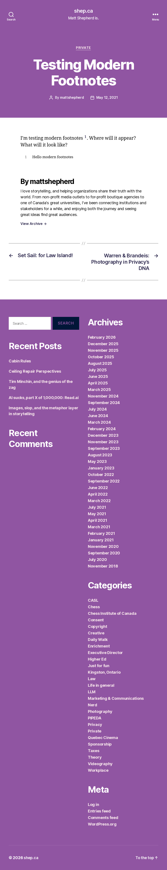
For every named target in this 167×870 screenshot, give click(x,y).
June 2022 (98, 487)
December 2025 (103, 344)
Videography (100, 763)
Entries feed (99, 811)
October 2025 (101, 357)
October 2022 (101, 474)
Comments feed (103, 817)
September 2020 (104, 553)
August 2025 (100, 363)
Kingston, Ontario (104, 672)
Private (83, 48)
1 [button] (86, 137)
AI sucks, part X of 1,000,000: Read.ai (44, 397)
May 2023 (97, 461)
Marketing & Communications (116, 698)
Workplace (98, 770)
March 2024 (99, 422)
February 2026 (102, 337)
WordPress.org (102, 824)
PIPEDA (94, 718)
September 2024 (104, 402)
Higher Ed (97, 659)
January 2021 (101, 540)
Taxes (93, 750)
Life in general (101, 685)
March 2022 (99, 500)
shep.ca (83, 11)
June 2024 (98, 415)
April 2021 (97, 520)
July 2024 (97, 409)
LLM (91, 692)
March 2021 (99, 527)
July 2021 (97, 507)
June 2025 (98, 376)
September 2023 (104, 448)
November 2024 (103, 396)
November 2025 (103, 350)
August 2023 (100, 455)
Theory (95, 757)
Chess (94, 607)
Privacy (95, 724)
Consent (96, 620)
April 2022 (97, 494)
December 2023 (103, 435)
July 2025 (97, 370)
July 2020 (97, 559)
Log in (93, 804)
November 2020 (103, 546)
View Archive (33, 224)
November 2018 (103, 566)
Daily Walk (97, 639)
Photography (100, 711)
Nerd (92, 705)
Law (91, 678)
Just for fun (98, 665)
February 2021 (101, 533)
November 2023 (103, 442)
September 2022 (104, 481)
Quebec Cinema (103, 737)
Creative (96, 633)
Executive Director (105, 652)
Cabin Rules (20, 361)
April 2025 (98, 383)
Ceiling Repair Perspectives (35, 371)
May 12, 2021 (107, 98)
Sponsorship (100, 744)
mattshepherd (72, 98)
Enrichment (99, 646)
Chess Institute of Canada (112, 613)
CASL (93, 600)
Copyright (97, 626)
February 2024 (102, 429)
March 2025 (99, 389)
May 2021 (97, 513)
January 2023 (101, 468)
